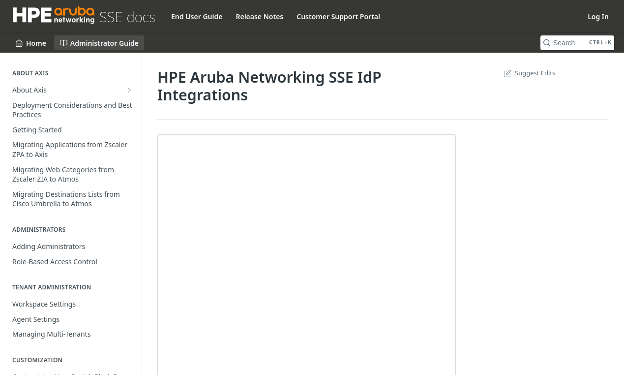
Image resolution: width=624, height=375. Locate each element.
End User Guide (196, 16)
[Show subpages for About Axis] (129, 90)
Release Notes (259, 16)
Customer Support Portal (338, 16)
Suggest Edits (528, 72)
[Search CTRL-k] (577, 42)
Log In (598, 16)
